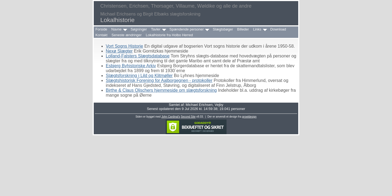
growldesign (249, 116)
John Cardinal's (170, 116)
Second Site (188, 116)
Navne (116, 29)
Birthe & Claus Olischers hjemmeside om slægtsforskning (161, 90)
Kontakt (101, 35)
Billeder (243, 29)
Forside (101, 29)
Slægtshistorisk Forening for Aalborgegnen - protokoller (159, 80)
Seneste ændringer (126, 35)
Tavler (156, 29)
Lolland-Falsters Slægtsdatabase (138, 56)
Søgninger (139, 29)
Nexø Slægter (119, 51)
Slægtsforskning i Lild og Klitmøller (139, 75)
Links (257, 29)
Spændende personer (187, 29)
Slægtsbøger (223, 29)
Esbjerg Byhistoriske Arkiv (131, 65)
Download (278, 29)
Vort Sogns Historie (124, 46)
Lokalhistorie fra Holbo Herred (169, 35)
